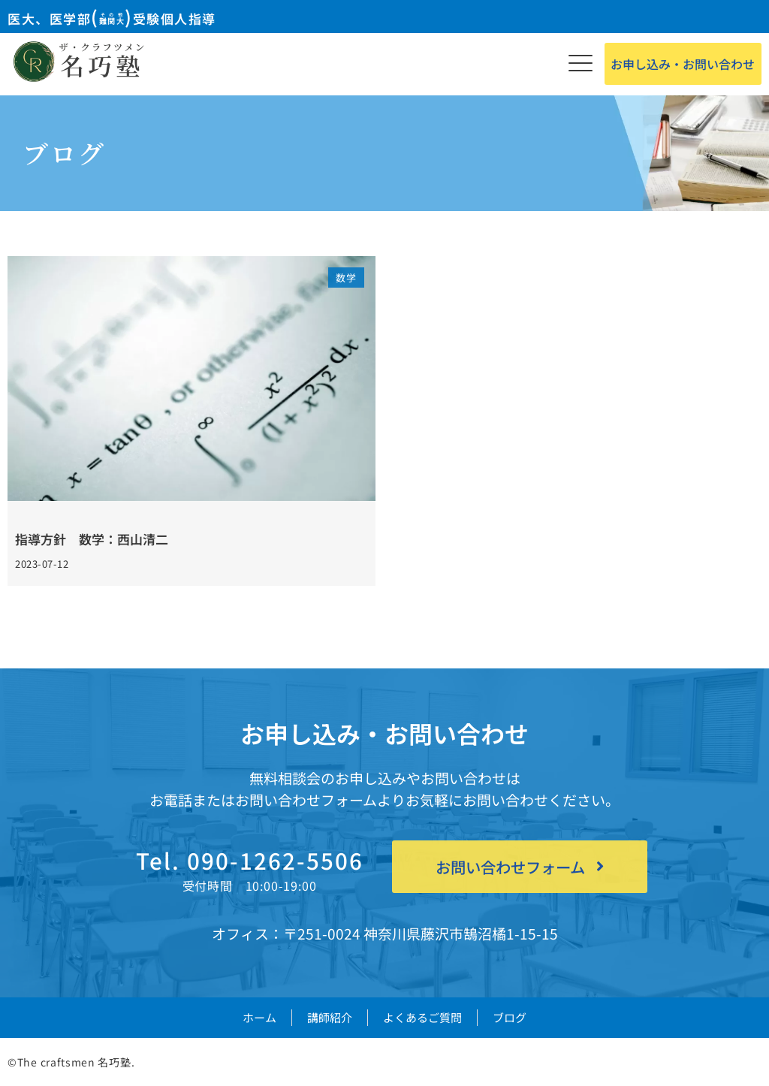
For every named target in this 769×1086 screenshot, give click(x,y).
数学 (346, 277)
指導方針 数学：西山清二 (91, 538)
